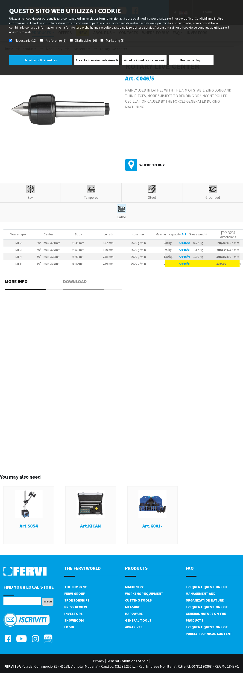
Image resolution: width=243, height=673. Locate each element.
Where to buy (152, 165)
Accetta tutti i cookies (40, 60)
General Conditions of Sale (128, 660)
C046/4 (184, 257)
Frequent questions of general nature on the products (207, 614)
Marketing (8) (115, 40)
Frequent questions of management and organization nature (207, 593)
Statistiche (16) (86, 40)
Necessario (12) (26, 40)
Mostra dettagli (191, 60)
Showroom (74, 620)
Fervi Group (74, 593)
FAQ (190, 568)
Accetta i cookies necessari (144, 60)
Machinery (134, 587)
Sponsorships (77, 600)
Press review (75, 607)
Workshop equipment (144, 593)
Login (69, 627)
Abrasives (134, 627)
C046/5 (184, 263)
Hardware (134, 613)
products (136, 568)
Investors (73, 613)
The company (75, 587)
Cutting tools (138, 600)
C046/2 (184, 243)
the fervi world (82, 568)
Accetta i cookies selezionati (97, 60)
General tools (138, 620)
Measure (132, 607)
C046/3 (184, 250)
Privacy (98, 660)
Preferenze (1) (55, 40)
